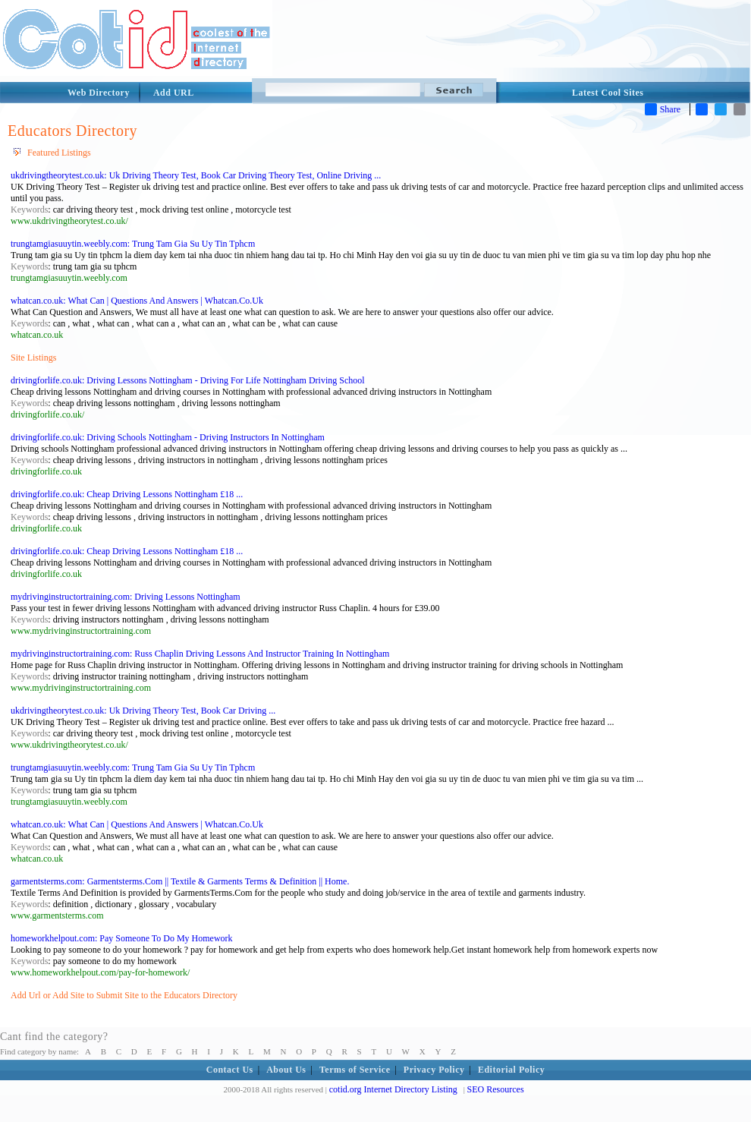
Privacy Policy (434, 1069)
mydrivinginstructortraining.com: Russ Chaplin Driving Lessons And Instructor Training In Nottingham (200, 653)
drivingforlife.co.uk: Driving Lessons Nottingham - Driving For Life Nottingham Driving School (188, 380)
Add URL (173, 92)
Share (662, 109)
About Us (286, 1069)
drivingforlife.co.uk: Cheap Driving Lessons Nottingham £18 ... (127, 494)
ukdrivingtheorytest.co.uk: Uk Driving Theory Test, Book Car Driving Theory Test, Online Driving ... (196, 175)
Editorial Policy (511, 1069)
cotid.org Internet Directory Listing (393, 1089)
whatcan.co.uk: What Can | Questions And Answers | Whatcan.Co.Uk (137, 300)
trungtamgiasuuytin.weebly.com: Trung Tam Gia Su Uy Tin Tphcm (133, 243)
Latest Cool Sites (608, 92)
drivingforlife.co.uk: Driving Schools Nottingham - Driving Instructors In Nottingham (168, 437)
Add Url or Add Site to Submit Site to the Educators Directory (124, 995)
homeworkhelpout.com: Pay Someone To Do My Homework (122, 938)
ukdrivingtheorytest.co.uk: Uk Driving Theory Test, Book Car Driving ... (143, 710)
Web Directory (99, 92)
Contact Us (229, 1069)
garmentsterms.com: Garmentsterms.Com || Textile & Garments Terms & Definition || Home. (180, 881)
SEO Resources (495, 1089)
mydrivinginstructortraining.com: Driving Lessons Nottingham (125, 596)
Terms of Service (355, 1069)
